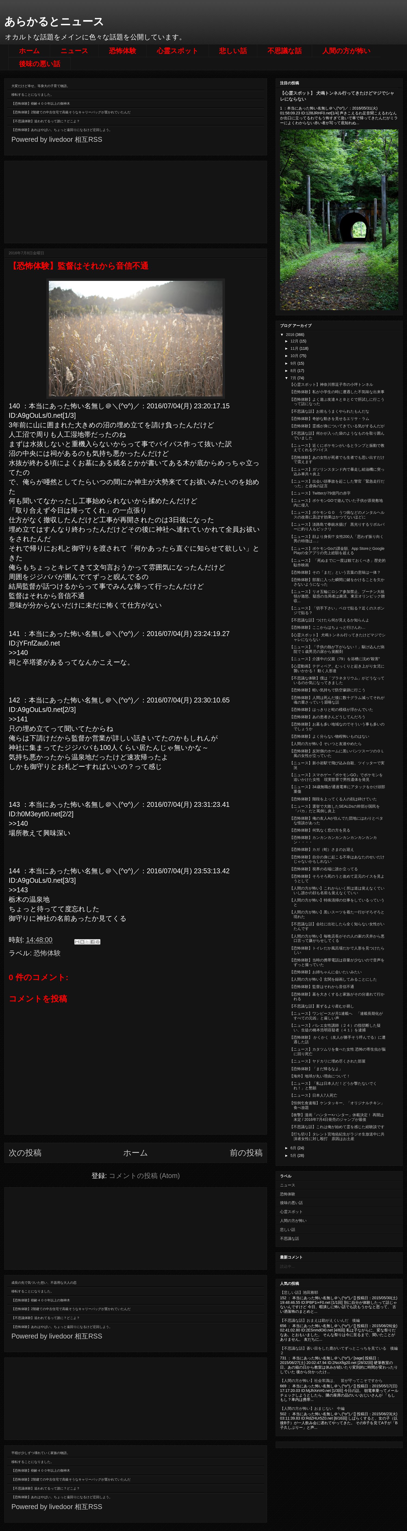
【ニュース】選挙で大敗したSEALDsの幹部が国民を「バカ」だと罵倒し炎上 (335, 808)
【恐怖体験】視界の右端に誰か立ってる (324, 869)
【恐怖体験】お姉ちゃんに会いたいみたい (326, 972)
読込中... (287, 1266)
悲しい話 (233, 50)
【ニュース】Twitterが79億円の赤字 (320, 493)
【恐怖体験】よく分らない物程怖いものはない (329, 736)
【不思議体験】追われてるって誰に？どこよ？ (45, 121)
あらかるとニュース (54, 21)
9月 (293, 363)
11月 (294, 348)
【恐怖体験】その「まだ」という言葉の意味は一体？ (335, 572)
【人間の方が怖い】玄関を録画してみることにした (333, 979)
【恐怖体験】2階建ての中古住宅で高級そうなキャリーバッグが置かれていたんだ (71, 112)
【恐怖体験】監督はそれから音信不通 (322, 986)
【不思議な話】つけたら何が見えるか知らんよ (329, 620)
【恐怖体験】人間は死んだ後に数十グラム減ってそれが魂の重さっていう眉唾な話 (337, 699)
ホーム (29, 50)
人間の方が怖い (346, 50)
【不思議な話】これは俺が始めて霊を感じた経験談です (337, 1127)
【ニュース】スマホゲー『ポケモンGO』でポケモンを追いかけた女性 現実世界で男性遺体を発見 (336, 777)
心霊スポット (178, 50)
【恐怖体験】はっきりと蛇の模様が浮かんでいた (331, 709)
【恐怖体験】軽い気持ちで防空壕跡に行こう (327, 690)
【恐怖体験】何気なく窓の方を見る (320, 830)
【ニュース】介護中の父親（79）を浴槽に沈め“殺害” (335, 659)
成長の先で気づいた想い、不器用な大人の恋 (44, 1283)
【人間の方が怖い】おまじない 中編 (312, 1408)
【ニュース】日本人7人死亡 (313, 1095)
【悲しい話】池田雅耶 (299, 1292)
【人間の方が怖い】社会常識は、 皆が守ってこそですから (331, 1380)
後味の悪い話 (39, 64)
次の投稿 (25, 1152)
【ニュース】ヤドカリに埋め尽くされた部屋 (327, 1061)
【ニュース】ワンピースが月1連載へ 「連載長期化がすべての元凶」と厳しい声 (336, 1015)
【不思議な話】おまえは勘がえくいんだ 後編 (320, 1320)
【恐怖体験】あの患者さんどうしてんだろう (327, 717)
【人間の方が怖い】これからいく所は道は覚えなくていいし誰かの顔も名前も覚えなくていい (337, 890)
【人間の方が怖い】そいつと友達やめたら (326, 744)
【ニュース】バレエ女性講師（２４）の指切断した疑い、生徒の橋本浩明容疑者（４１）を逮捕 (335, 1027)
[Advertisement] (136, 201)
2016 (290, 334)
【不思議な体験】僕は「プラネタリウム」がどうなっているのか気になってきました (337, 680)
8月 (293, 370)
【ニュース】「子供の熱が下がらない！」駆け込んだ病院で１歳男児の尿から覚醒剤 (337, 649)
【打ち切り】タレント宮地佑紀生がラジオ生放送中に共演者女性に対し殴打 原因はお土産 (337, 1136)
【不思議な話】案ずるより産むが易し (322, 1006)
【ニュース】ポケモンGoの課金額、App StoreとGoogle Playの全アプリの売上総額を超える (337, 550)
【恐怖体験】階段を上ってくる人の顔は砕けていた (333, 799)
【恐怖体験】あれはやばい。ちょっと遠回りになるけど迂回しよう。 (61, 130)
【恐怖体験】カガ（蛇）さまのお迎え (322, 849)
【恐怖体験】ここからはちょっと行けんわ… (327, 627)
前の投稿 (246, 1152)
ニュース (74, 50)
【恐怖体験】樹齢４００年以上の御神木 (40, 103)
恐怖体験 (122, 50)
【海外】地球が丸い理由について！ (320, 1076)
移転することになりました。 (32, 95)
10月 (294, 356)
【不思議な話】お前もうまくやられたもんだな (329, 411)
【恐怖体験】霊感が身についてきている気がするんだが (337, 426)
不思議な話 (285, 50)
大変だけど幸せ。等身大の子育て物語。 (40, 86)
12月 (294, 341)
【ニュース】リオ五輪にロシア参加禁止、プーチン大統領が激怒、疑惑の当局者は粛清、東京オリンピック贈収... (337, 596)
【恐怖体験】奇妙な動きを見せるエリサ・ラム (329, 418)
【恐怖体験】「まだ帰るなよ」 (316, 1069)
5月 (293, 1155)
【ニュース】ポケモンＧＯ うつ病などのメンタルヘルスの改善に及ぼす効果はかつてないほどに (337, 514)
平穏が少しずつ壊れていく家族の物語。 (40, 1453)
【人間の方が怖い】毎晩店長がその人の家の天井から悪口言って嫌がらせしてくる (337, 938)
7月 (293, 378)
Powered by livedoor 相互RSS (56, 139)
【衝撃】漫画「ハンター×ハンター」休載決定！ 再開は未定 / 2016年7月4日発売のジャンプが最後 (337, 1117)
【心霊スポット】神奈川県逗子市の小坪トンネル (331, 384)
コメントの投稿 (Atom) (144, 1175)
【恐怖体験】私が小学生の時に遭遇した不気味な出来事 (337, 392)
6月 (293, 1148)
